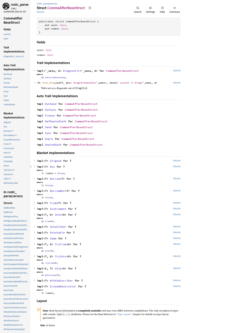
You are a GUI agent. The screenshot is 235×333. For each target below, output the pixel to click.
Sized (61, 173)
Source (40, 11)
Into (58, 214)
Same (53, 238)
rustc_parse (19, 5)
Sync (48, 133)
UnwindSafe (53, 144)
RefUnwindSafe (55, 121)
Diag (138, 82)
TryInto (60, 256)
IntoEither (58, 226)
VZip (58, 268)
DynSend (51, 104)
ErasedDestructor (63, 286)
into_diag (48, 82)
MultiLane (50, 275)
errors (54, 3)
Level (123, 82)
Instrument (58, 209)
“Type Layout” (124, 314)
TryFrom (60, 244)
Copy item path (89, 7)
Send (48, 127)
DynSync (51, 109)
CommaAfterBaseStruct (122, 71)
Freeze (50, 115)
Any (52, 166)
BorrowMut (57, 191)
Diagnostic (71, 71)
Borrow (55, 178)
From (53, 203)
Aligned (55, 161)
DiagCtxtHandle (83, 82)
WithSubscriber (61, 280)
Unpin (49, 139)
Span (63, 24)
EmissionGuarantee (55, 77)
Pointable (57, 232)
